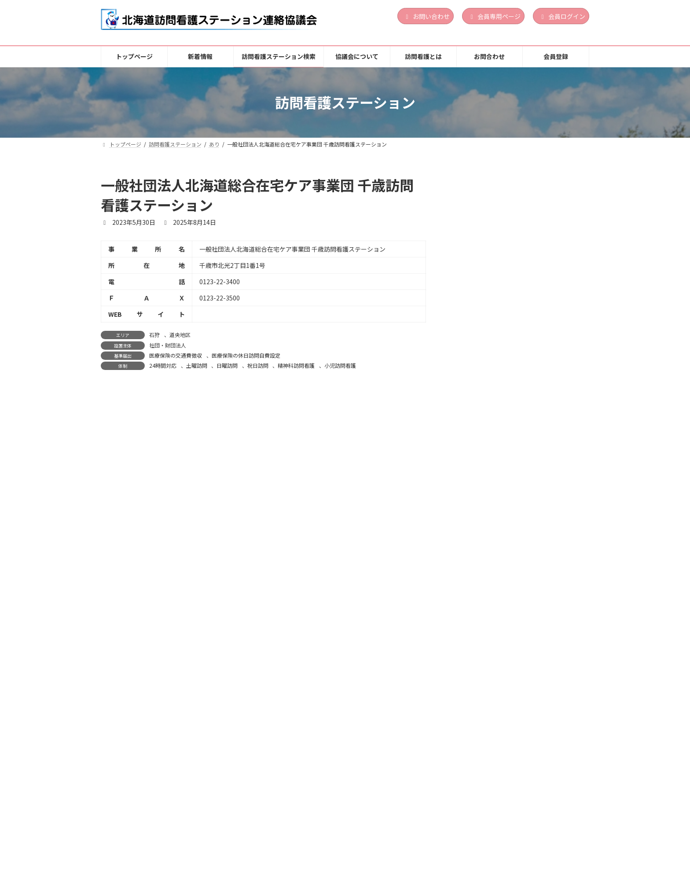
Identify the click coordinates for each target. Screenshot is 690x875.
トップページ (129, 835)
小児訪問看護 (340, 365)
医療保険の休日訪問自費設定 (246, 355)
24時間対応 (162, 365)
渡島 (510, 315)
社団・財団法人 (167, 345)
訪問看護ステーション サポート (508, 301)
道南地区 (530, 315)
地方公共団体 (520, 738)
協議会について (330, 835)
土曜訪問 (196, 365)
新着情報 (181, 835)
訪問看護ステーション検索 (251, 835)
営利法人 (515, 229)
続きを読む (560, 267)
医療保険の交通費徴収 (175, 355)
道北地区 (530, 727)
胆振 (510, 218)
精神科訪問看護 (296, 365)
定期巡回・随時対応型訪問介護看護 (542, 341)
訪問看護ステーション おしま (503, 616)
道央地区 (180, 334)
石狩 (154, 334)
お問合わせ (445, 835)
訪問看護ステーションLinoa (501, 204)
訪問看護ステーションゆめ (499, 713)
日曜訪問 (227, 365)
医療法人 (515, 641)
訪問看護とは (390, 835)
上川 (510, 727)
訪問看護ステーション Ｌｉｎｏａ (511, 415)
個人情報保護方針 (506, 835)
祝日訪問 (257, 365)
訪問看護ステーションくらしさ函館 (511, 513)
